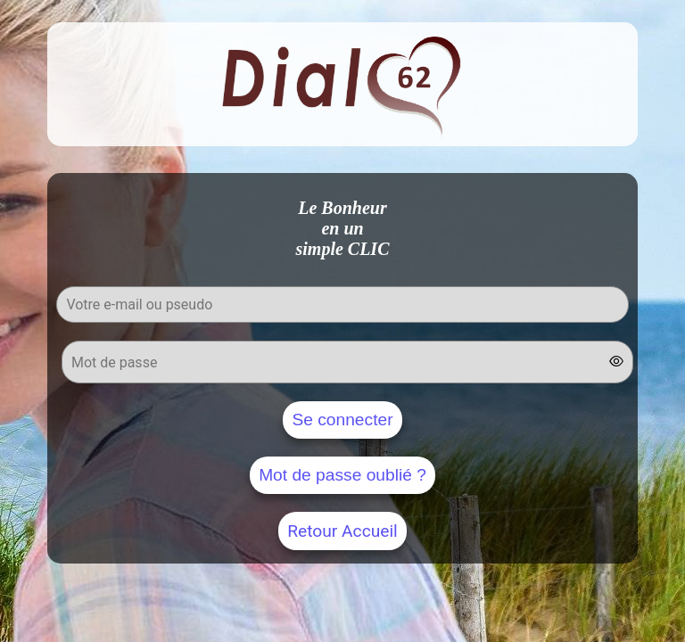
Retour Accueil (342, 531)
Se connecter (342, 419)
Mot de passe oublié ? (342, 474)
